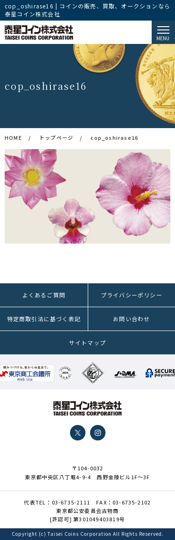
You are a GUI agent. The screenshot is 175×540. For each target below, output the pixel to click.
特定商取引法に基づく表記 (44, 319)
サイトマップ (87, 342)
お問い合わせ (131, 319)
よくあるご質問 (43, 295)
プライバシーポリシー (131, 295)
